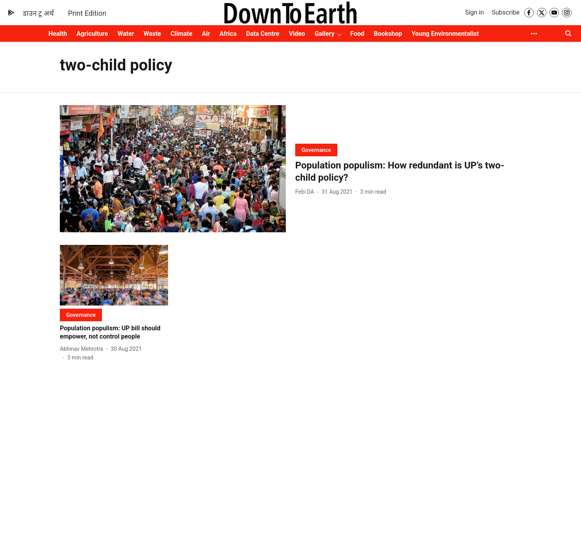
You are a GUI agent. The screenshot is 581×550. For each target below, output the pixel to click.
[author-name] (306, 192)
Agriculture (92, 33)
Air (206, 33)
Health (57, 33)
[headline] (408, 171)
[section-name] (316, 150)
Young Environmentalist (445, 33)
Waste (152, 33)
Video (297, 33)
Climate (181, 33)
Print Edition (87, 13)
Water (125, 33)
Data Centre (262, 33)
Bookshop (388, 33)
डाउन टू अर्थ (38, 13)
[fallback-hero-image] (173, 168)
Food (357, 33)
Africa (228, 33)
